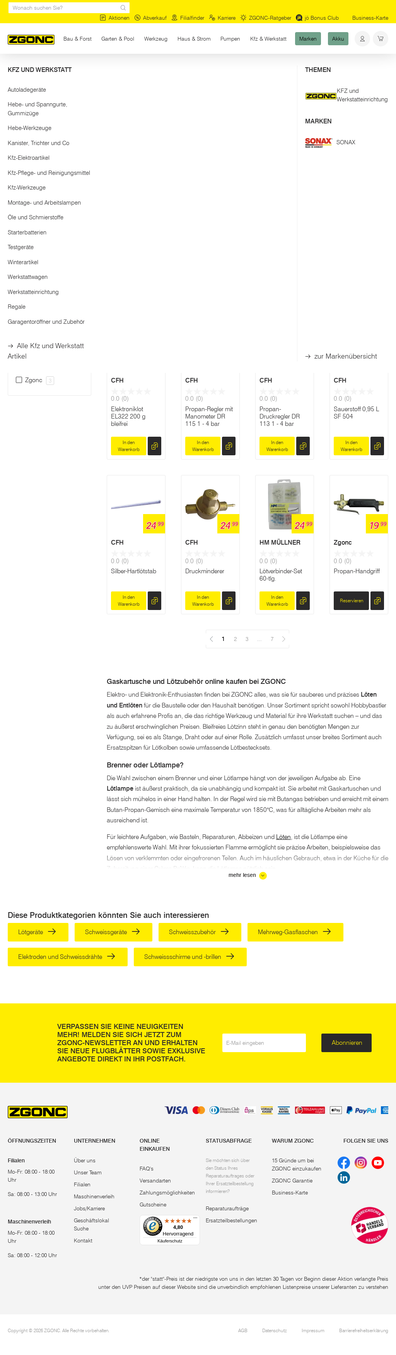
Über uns (85, 1160)
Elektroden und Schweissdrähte (66, 956)
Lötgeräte (37, 932)
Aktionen (115, 18)
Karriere (222, 18)
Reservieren (351, 600)
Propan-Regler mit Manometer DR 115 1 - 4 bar (209, 416)
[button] (49, 100)
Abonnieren (347, 1042)
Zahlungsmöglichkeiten (167, 1192)
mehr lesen (248, 876)
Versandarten (155, 1180)
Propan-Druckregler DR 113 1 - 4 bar (279, 416)
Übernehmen (49, 169)
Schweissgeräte (112, 932)
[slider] (16, 125)
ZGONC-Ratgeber (265, 18)
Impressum (313, 1330)
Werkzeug (158, 38)
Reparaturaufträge (227, 1208)
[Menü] (195, 1219)
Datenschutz (274, 1330)
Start (13, 69)
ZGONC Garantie (292, 1180)
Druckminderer (204, 571)
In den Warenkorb (129, 283)
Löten (111, 69)
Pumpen (230, 39)
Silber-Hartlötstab (133, 571)
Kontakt (83, 1240)
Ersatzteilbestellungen (231, 1220)
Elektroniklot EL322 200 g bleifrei (128, 416)
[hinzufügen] (154, 284)
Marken (308, 39)
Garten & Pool (117, 39)
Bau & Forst (77, 39)
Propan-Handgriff (357, 571)
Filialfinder (187, 18)
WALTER (123, 203)
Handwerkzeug (78, 69)
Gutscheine (153, 1204)
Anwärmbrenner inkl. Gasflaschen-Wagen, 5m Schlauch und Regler (135, 247)
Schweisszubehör (199, 932)
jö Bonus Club (317, 18)
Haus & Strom (194, 39)
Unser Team (88, 1172)
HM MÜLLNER (279, 542)
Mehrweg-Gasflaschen (294, 932)
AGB (243, 1330)
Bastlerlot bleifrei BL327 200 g (280, 236)
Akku (338, 39)
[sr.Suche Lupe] (123, 7)
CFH (191, 203)
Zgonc (343, 542)
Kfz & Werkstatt (268, 39)
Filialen (82, 1184)
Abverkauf (150, 18)
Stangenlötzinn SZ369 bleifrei (205, 236)
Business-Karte (370, 18)
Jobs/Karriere (89, 1208)
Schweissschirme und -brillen (189, 956)
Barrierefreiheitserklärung (363, 1330)
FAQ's (147, 1168)
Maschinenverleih (94, 1196)
